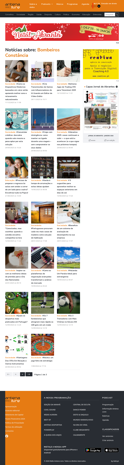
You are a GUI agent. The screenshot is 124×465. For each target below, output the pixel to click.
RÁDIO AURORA (50, 414)
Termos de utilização (13, 427)
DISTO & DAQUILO (80, 414)
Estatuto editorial (12, 410)
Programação (107, 404)
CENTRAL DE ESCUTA (81, 404)
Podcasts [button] (46, 4)
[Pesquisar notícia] (109, 14)
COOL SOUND (49, 410)
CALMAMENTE (79, 435)
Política (66, 14)
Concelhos (9, 14)
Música (59, 4)
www (92, 140)
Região (31, 14)
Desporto (48, 14)
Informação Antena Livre (110, 410)
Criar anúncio (107, 440)
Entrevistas (97, 14)
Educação (86, 14)
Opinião (105, 420)
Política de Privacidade (14, 423)
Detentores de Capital (14, 414)
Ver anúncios (107, 436)
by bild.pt (115, 461)
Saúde (39, 14)
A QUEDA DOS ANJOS (52, 435)
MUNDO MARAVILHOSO (83, 420)
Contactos (9, 431)
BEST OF (47, 420)
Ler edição (109, 140)
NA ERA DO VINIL (80, 425)
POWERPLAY (49, 430)
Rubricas (105, 416)
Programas (72, 4)
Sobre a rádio (33, 6)
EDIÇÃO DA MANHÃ (52, 404)
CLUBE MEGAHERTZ (81, 430)
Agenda (85, 4)
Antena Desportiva (53, 425)
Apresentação (11, 406)
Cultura (57, 14)
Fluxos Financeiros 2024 (15, 419)
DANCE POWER (79, 410)
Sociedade (21, 14)
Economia (76, 14)
